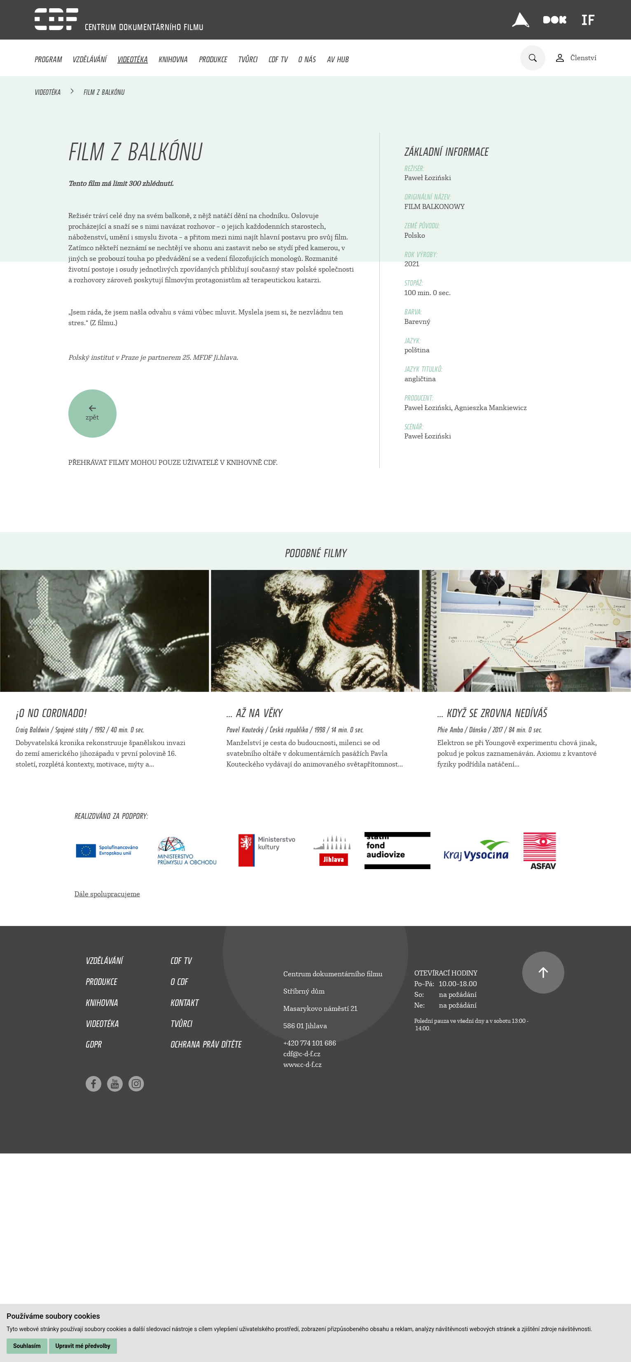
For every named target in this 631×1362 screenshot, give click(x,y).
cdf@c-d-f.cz (301, 1260)
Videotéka (132, 57)
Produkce (213, 57)
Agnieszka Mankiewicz (490, 614)
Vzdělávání (89, 57)
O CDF (179, 1185)
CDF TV (278, 57)
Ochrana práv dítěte (206, 1248)
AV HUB (338, 57)
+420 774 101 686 (309, 1249)
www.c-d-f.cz (302, 1271)
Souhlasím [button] (27, 1346)
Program (48, 57)
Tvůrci (247, 57)
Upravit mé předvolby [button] (83, 1346)
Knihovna (173, 57)
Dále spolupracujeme (107, 1100)
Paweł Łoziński (427, 384)
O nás (307, 57)
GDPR (94, 1248)
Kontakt (185, 1206)
